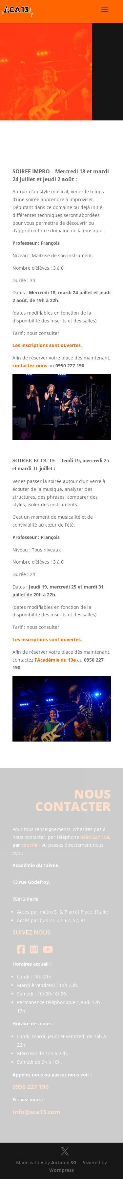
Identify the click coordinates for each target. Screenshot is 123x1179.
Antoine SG (63, 1162)
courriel (30, 845)
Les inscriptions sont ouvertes (46, 639)
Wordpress (61, 1170)
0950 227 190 (94, 837)
